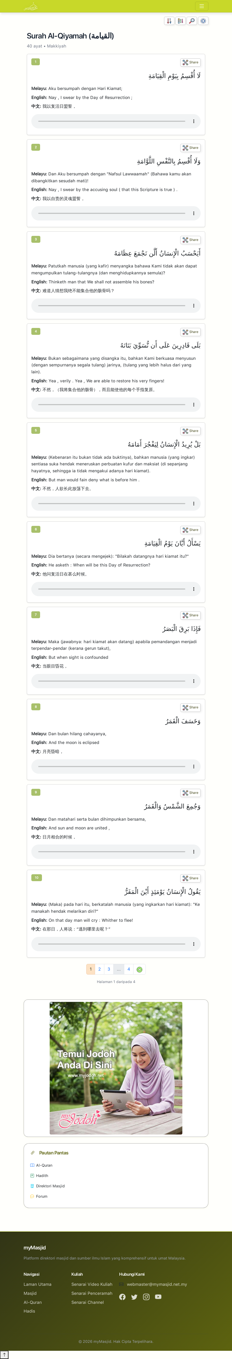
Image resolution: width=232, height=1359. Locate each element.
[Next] (139, 969)
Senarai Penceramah (92, 1293)
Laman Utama (37, 1284)
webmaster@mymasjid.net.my (157, 1284)
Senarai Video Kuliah (92, 1284)
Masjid (30, 1293)
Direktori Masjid (47, 1186)
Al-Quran (41, 1165)
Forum (39, 1196)
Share (190, 62)
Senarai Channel (87, 1302)
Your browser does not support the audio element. (116, 121)
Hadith (39, 1175)
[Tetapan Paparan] (203, 21)
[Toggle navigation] (201, 6)
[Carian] (192, 21)
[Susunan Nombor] (169, 21)
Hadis (29, 1311)
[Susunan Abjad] (180, 21)
